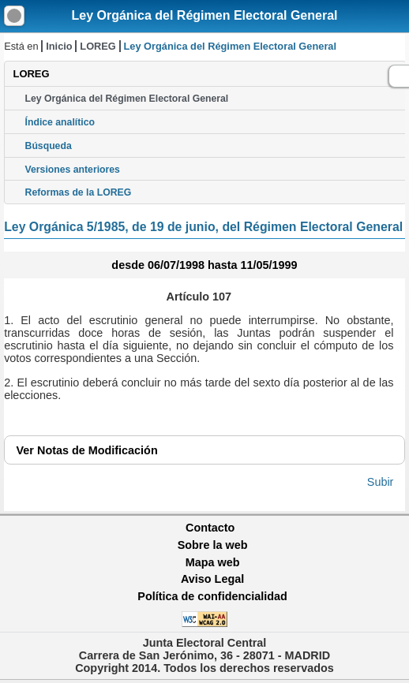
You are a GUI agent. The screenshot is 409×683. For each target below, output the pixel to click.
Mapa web (213, 562)
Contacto (210, 527)
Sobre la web (213, 545)
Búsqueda (48, 145)
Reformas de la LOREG (78, 192)
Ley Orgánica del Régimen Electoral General (204, 15)
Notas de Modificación (87, 450)
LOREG (98, 46)
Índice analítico (60, 122)
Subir (380, 482)
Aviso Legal (212, 579)
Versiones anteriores (72, 169)
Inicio (59, 46)
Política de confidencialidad (212, 596)
